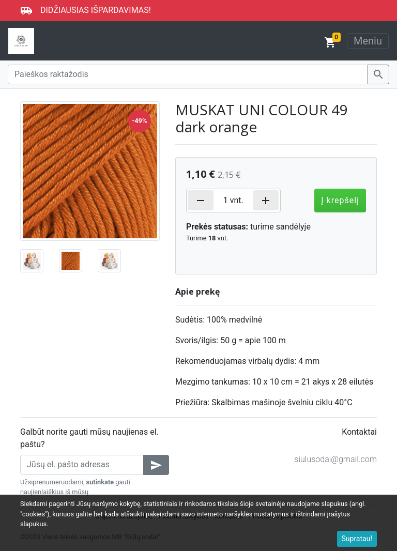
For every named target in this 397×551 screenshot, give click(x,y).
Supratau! (357, 538)
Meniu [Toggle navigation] (368, 41)
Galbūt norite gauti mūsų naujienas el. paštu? (89, 438)
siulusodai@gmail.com (335, 459)
